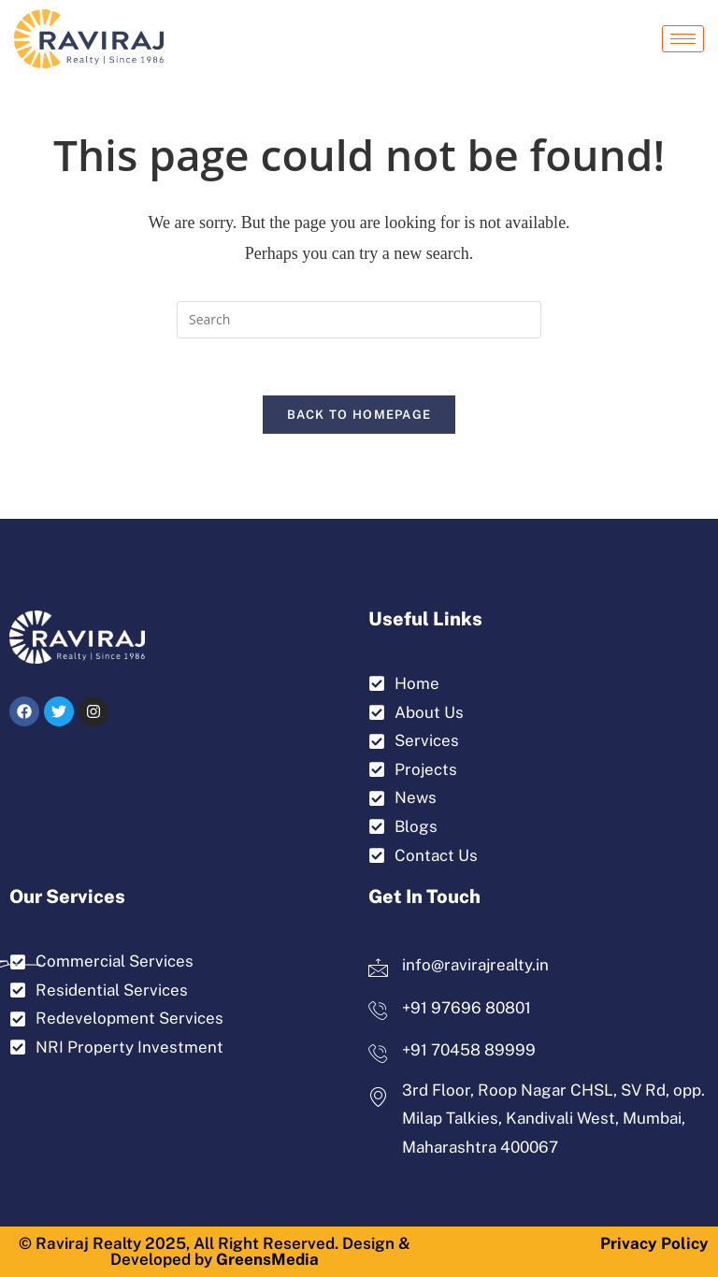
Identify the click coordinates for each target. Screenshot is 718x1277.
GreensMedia (267, 1259)
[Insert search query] (359, 319)
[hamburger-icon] (683, 38)
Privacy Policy (654, 1243)
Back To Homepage (359, 415)
